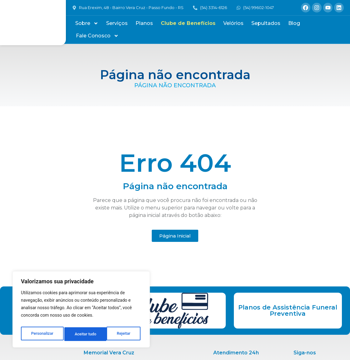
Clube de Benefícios (188, 23)
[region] (81, 311)
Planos (144, 23)
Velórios (233, 23)
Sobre (86, 23)
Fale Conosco (97, 35)
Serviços (117, 23)
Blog (294, 23)
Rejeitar (81, 334)
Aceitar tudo (121, 334)
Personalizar (42, 334)
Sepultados (265, 23)
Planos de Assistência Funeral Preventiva (287, 310)
